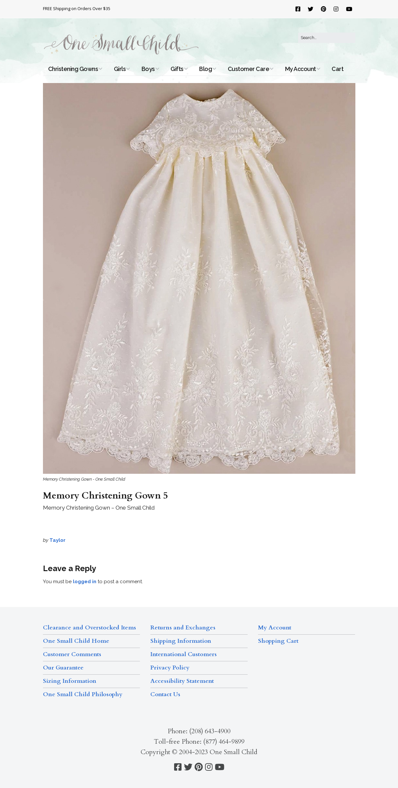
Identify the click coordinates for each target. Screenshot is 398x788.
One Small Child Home (76, 641)
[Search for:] (326, 38)
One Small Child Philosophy (82, 694)
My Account (300, 68)
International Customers (183, 654)
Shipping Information (180, 641)
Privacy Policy (169, 668)
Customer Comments (72, 654)
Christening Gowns (73, 68)
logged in (84, 581)
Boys (148, 68)
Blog (205, 68)
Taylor (57, 540)
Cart (337, 68)
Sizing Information (69, 681)
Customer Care (248, 68)
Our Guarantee (63, 668)
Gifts (177, 68)
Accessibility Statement (182, 681)
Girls (120, 68)
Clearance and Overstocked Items (89, 628)
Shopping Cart (278, 641)
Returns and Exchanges (182, 628)
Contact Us (165, 694)
